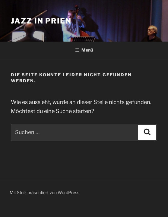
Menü (84, 49)
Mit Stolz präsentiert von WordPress (44, 192)
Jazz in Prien (41, 21)
